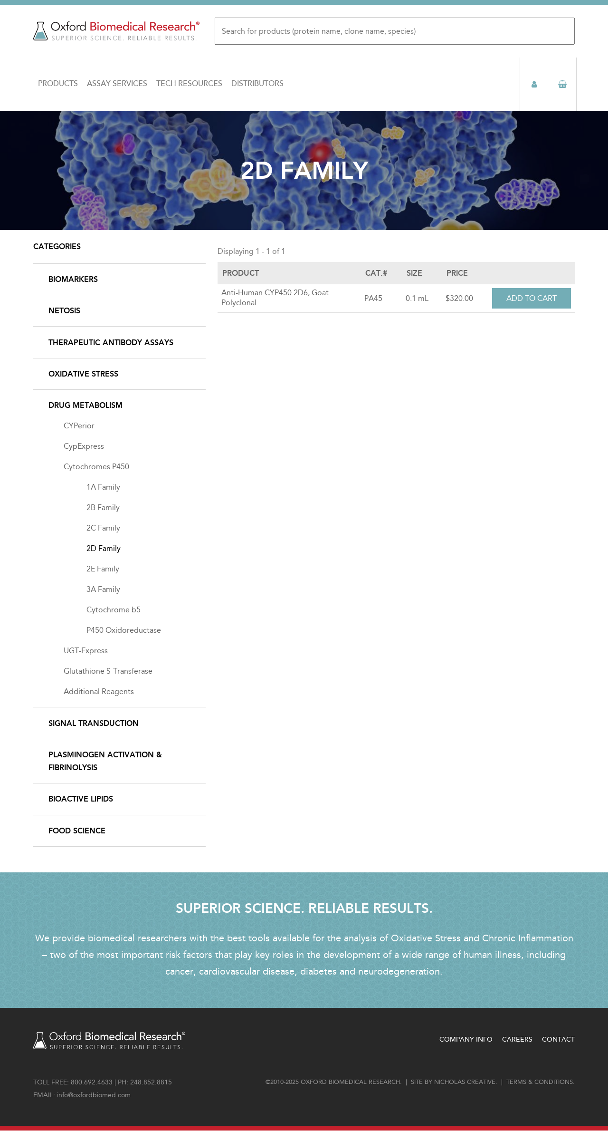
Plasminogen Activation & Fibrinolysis (105, 761)
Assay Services (117, 83)
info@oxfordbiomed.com (94, 1095)
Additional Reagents (99, 691)
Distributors (257, 83)
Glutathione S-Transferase (108, 671)
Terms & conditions (539, 1082)
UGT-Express (86, 650)
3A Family (103, 589)
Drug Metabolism (85, 405)
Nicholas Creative (464, 1082)
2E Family (102, 568)
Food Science (76, 830)
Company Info (466, 1039)
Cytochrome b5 (113, 609)
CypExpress (84, 446)
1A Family (103, 487)
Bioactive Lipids (80, 798)
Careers (517, 1039)
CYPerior (79, 425)
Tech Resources (189, 83)
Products (58, 83)
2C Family (103, 527)
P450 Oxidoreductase (123, 630)
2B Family (103, 507)
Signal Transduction (93, 723)
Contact (558, 1039)
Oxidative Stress (83, 373)
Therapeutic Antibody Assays (110, 342)
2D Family (103, 548)
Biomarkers (73, 279)
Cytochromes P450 (96, 466)
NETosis (64, 310)
